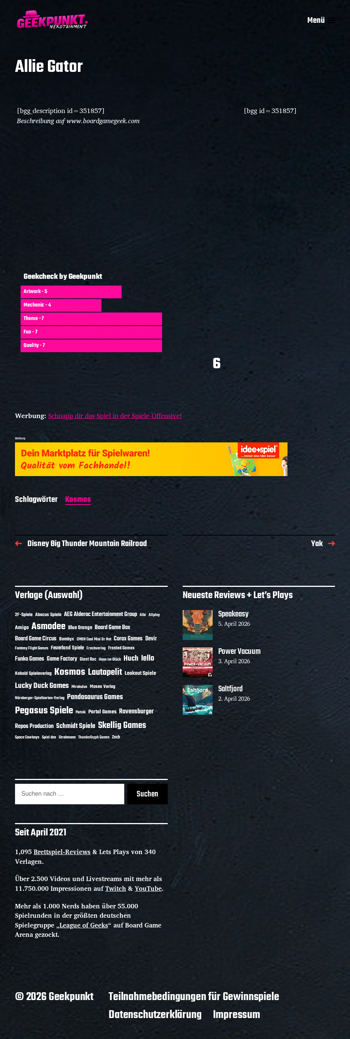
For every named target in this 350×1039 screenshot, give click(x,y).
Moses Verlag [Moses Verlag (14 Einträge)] (102, 687)
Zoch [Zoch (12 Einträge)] (116, 737)
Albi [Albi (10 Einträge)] (143, 615)
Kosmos (78, 500)
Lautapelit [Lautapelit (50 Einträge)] (105, 672)
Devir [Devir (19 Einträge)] (151, 638)
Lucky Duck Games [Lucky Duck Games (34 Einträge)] (42, 686)
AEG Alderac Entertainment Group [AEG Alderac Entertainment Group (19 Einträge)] (100, 614)
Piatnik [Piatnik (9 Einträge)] (81, 712)
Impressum (236, 1015)
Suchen (147, 794)
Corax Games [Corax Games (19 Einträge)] (128, 638)
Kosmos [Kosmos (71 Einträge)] (69, 672)
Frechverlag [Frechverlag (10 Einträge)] (96, 648)
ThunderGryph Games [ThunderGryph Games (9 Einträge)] (93, 737)
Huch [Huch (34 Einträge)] (131, 658)
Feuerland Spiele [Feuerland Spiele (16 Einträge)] (67, 648)
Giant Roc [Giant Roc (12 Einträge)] (88, 659)
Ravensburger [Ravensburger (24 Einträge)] (136, 712)
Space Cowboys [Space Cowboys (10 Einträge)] (27, 737)
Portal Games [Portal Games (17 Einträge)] (102, 712)
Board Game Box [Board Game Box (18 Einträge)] (112, 627)
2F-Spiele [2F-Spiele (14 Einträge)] (24, 615)
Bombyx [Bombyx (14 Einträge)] (66, 639)
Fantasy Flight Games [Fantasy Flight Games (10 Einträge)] (31, 648)
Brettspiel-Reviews (62, 852)
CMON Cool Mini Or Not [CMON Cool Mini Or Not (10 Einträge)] (94, 639)
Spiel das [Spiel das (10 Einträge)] (49, 737)
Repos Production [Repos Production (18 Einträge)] (34, 726)
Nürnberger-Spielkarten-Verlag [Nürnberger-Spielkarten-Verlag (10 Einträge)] (39, 698)
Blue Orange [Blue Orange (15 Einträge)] (80, 628)
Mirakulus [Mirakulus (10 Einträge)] (79, 687)
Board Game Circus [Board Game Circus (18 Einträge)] (36, 638)
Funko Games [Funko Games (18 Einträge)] (29, 659)
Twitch (115, 888)
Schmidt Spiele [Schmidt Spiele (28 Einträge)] (75, 726)
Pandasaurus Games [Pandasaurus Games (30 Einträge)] (95, 697)
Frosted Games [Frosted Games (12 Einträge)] (121, 648)
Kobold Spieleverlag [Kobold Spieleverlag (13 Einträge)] (33, 673)
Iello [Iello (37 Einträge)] (147, 658)
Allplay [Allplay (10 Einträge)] (154, 615)
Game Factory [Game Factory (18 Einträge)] (62, 659)
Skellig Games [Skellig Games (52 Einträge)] (122, 725)
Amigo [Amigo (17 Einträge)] (22, 628)
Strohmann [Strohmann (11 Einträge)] (67, 737)
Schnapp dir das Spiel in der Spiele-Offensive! (115, 415)
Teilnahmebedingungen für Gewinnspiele (194, 997)
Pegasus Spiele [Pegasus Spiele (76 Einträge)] (44, 711)
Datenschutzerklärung (155, 1015)
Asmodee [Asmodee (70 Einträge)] (48, 626)
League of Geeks (84, 925)
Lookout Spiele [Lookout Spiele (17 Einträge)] (140, 673)
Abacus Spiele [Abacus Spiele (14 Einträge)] (48, 615)
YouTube (148, 888)
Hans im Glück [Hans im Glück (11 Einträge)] (110, 659)
